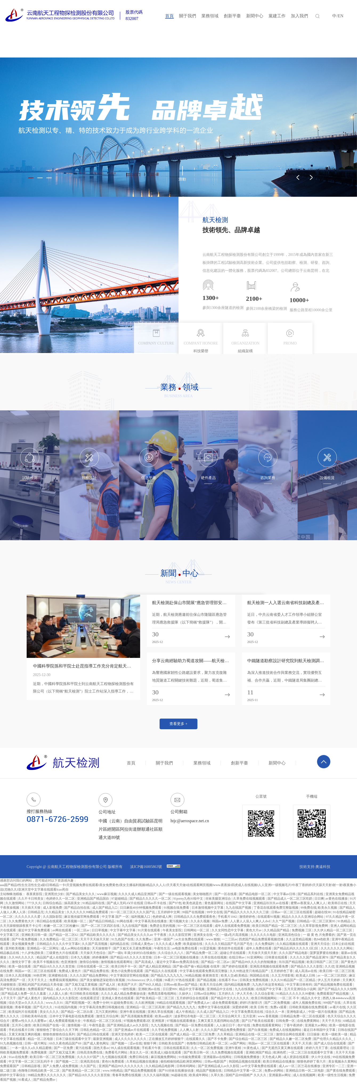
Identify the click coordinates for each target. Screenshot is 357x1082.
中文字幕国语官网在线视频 (129, 975)
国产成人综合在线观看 (330, 1043)
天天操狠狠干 (102, 948)
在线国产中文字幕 (239, 903)
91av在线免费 (18, 1057)
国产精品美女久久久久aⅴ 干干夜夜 (142, 935)
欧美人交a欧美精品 (235, 975)
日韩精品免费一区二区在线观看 (303, 1016)
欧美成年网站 (199, 1075)
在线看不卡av (228, 980)
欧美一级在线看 (20, 966)
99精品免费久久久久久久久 (47, 1075)
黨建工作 (277, 16)
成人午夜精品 (186, 1012)
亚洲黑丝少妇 (54, 894)
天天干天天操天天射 (95, 939)
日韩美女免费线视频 (254, 980)
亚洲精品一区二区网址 (43, 948)
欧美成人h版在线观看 (166, 1052)
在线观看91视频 (269, 917)
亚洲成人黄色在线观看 (118, 998)
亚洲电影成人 (297, 1012)
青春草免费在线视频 (127, 1075)
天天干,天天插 (302, 1043)
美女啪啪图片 (203, 894)
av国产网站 (238, 1043)
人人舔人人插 (58, 993)
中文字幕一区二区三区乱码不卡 (31, 1061)
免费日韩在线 (139, 1057)
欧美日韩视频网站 (264, 998)
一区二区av (82, 930)
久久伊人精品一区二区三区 (333, 930)
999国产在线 (332, 1003)
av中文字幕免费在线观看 (259, 1066)
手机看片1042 (228, 917)
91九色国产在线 (123, 939)
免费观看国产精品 (41, 989)
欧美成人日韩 (306, 975)
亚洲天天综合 (321, 944)
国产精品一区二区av (215, 962)
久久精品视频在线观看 (292, 944)
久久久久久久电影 (263, 935)
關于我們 (187, 16)
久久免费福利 (265, 944)
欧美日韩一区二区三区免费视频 (52, 1057)
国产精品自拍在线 (77, 907)
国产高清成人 (145, 962)
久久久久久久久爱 (28, 917)
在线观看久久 (196, 1039)
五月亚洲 (249, 1016)
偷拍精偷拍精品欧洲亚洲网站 (181, 1061)
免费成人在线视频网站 (285, 1030)
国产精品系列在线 (311, 894)
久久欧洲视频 (145, 1003)
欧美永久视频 (328, 907)
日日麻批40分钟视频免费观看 (141, 907)
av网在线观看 (62, 930)
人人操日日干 (226, 1025)
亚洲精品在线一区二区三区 (254, 1034)
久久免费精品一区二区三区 (59, 939)
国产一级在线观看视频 (175, 894)
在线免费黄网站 (308, 1021)
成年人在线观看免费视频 (233, 926)
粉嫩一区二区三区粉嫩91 (62, 926)
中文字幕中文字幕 (123, 930)
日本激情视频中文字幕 (208, 907)
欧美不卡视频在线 (46, 962)
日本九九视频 (81, 957)
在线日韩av (237, 957)
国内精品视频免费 (237, 984)
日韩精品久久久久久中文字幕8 (58, 944)
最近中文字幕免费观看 (34, 930)
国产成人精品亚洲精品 (155, 966)
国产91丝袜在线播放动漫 (176, 1070)
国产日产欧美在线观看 (258, 1021)
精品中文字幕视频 (192, 989)
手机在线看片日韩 (22, 1030)
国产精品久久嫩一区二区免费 (291, 1039)
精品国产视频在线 (209, 1070)
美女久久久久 (50, 1012)
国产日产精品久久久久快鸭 (337, 989)
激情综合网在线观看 (291, 1034)
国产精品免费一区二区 (202, 953)
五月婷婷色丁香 (282, 971)
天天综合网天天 (229, 1016)
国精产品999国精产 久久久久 (246, 1075)
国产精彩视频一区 (78, 1003)
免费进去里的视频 (163, 926)
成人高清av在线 (306, 971)
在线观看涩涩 (90, 998)
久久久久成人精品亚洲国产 (137, 894)
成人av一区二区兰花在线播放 (300, 1066)
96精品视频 (193, 975)
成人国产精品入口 (105, 907)
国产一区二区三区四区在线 (100, 926)
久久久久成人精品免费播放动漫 (124, 993)
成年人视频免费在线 (307, 1003)
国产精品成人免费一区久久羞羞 (24, 993)
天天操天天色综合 (93, 953)
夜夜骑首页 (210, 975)
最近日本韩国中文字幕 (319, 1030)
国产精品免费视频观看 (140, 1070)
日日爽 (319, 898)
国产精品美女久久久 (81, 894)
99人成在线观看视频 (125, 1048)
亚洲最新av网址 (280, 1075)
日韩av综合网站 (205, 993)
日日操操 (314, 1034)
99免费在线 (309, 907)
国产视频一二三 (67, 1061)
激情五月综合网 (107, 1016)
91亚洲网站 (255, 957)
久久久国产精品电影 (294, 953)
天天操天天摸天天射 (263, 953)
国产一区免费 (64, 1048)
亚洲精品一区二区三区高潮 (145, 1007)
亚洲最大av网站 (316, 1025)
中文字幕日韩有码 (299, 984)
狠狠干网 (150, 1043)
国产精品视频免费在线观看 (333, 984)
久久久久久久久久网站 (337, 948)
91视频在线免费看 (177, 907)
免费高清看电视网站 (162, 993)
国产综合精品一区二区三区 (248, 1039)
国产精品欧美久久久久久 (98, 935)
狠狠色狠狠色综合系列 (59, 1034)
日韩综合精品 (53, 903)
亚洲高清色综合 (289, 935)
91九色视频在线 (11, 1043)
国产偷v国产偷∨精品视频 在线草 (197, 966)
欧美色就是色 (193, 903)
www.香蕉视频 (268, 1016)
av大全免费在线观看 (190, 939)
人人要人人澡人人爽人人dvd (250, 921)
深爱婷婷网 (240, 1007)
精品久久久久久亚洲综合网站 (303, 917)
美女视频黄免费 (23, 944)
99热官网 (40, 975)
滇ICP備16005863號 (146, 867)
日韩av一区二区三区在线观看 (292, 912)
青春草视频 (23, 1007)
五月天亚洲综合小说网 (300, 989)
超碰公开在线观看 (233, 953)
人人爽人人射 (190, 1030)
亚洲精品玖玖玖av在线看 (271, 903)
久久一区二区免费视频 (207, 1048)
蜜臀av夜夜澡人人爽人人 (308, 903)
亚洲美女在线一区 (206, 935)
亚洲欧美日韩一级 (34, 935)
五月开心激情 (22, 1025)
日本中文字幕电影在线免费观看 (72, 1016)
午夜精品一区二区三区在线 (102, 1021)
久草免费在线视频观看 (249, 898)
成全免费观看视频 (225, 1003)
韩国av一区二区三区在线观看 (36, 971)
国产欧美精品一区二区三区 (155, 998)
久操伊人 (185, 993)
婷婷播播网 (100, 957)
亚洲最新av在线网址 (218, 1057)
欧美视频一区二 (75, 921)
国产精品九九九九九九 (167, 975)
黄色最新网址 (214, 903)
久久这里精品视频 (299, 939)
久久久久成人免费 (169, 944)
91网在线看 (125, 921)
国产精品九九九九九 (181, 1007)
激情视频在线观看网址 (117, 962)
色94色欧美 (322, 939)
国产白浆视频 (258, 1030)
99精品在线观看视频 (171, 1003)
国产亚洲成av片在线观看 (132, 1030)
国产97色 (175, 903)
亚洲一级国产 (164, 939)
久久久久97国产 (88, 1057)
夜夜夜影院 (34, 894)
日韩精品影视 (31, 1066)
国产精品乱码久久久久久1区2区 (296, 948)
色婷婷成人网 (162, 917)
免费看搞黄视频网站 (64, 980)
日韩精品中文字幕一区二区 (243, 1070)
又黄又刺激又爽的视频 (25, 1034)
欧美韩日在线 (338, 903)
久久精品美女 (55, 912)
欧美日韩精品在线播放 (279, 1061)
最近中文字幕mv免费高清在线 (178, 962)
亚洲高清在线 (90, 1061)
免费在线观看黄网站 (267, 1025)
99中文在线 (215, 912)
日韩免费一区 (286, 1021)
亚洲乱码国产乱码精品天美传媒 (41, 984)
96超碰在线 (179, 1075)
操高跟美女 (72, 903)
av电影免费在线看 (185, 948)
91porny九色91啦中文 (188, 898)
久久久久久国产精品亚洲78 (309, 957)
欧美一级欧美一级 (335, 1034)
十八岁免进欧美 (32, 953)
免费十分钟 (101, 1003)
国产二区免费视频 (277, 1003)
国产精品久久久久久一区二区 (150, 898)
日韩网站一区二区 (197, 930)
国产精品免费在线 (96, 971)
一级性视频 (128, 989)
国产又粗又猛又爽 (62, 1052)
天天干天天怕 (332, 1021)
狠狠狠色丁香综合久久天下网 (57, 1030)
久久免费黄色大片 (22, 921)
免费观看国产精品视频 (333, 993)
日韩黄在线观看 (276, 957)
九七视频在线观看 (115, 1057)
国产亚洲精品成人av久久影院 (128, 1025)
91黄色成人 (252, 1048)
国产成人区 (107, 984)
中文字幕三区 (10, 935)
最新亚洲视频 (103, 1039)
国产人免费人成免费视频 (61, 1066)
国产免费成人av (199, 1003)
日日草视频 (100, 930)
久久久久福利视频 (156, 1075)
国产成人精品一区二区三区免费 (193, 1034)
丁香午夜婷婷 (293, 1025)
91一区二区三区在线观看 (195, 926)
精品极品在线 (10, 953)
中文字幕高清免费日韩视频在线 (102, 1007)
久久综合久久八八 (171, 953)
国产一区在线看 (226, 894)
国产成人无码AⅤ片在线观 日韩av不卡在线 (137, 903)
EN (340, 16)
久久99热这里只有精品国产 (249, 971)
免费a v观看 (278, 1007)
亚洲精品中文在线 (220, 989)
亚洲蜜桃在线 (58, 975)
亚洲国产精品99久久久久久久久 (121, 1066)
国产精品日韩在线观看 (93, 1034)
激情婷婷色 (247, 917)
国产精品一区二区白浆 (77, 1012)
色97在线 (244, 1025)
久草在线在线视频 (214, 957)
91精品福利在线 (94, 903)
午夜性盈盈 (97, 1025)
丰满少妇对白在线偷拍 (140, 953)
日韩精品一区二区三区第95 (316, 921)
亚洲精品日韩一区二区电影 (305, 1070)
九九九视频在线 (162, 1025)
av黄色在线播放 (336, 898)
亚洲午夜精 (233, 1048)
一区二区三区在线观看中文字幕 (311, 1052)
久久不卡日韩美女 (31, 898)
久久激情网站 (15, 903)
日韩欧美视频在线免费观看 (308, 1007)
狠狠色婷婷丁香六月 (312, 1061)
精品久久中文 (311, 998)
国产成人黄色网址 (96, 1043)
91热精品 (344, 921)
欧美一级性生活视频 (332, 1075)
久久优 (329, 966)
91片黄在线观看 (149, 930)
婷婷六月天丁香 (317, 1048)
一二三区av (229, 939)
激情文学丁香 (22, 962)
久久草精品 (225, 1034)
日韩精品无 (36, 912)
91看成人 (25, 1079)
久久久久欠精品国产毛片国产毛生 (229, 944)
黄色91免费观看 (113, 1061)
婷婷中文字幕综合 (13, 1075)
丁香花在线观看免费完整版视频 (276, 907)
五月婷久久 (226, 993)
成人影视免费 (53, 907)
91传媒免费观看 (190, 1057)
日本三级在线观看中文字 (74, 1039)
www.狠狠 (213, 939)
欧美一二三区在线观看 (152, 1034)
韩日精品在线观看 (49, 921)
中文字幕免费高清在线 (247, 1012)
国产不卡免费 (218, 1039)
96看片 (169, 980)
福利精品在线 (120, 944)
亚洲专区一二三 (334, 1066)
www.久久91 (55, 1003)
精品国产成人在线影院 (52, 957)
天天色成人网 (272, 1057)
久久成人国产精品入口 (213, 1012)
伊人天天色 (245, 993)
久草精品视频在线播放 (142, 1061)
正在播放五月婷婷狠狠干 (167, 1039)
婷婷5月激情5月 (251, 1003)
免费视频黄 (39, 1052)
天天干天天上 (38, 980)
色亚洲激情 (69, 962)
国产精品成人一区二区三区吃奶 (290, 898)
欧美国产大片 (128, 984)
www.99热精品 (113, 1070)
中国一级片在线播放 (323, 1012)
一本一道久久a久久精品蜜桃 (32, 1048)
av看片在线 (337, 1007)
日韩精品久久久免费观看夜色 (195, 917)
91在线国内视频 (66, 1007)
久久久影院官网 (180, 935)
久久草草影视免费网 (314, 926)
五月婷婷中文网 (169, 912)
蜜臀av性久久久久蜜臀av (29, 1021)
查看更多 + (178, 724)
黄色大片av (254, 930)
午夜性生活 (162, 948)
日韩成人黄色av (142, 944)
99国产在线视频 (193, 912)
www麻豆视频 (107, 894)
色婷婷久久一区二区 (61, 898)
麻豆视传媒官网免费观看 (82, 917)
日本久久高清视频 (18, 975)
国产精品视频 (207, 980)
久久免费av (144, 939)
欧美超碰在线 (193, 944)
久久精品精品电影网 (160, 1066)
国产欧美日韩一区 (197, 1052)
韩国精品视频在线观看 (245, 1061)
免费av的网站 (274, 1070)
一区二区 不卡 (289, 998)
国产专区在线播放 (13, 989)
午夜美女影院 (172, 930)
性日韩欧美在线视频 (84, 993)
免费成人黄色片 (70, 971)
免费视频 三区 (302, 930)
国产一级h (115, 953)
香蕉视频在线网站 (105, 989)
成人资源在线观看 (296, 1057)
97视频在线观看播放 (181, 1021)
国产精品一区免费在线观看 (194, 1025)
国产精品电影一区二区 (255, 894)
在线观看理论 (340, 1048)
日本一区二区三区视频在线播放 (177, 957)
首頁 (169, 16)
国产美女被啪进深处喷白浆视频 (103, 980)
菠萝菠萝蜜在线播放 (324, 953)
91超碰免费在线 (122, 1003)
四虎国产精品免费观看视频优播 (261, 939)
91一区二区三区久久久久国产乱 (133, 912)
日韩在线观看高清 (176, 1048)
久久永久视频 (200, 921)
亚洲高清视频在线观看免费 (269, 966)
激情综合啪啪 (89, 962)
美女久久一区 (139, 1052)
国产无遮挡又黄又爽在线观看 (283, 1048)
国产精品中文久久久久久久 (230, 998)
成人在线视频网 (304, 1075)
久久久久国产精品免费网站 (89, 975)
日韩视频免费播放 (247, 1057)
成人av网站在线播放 (75, 948)
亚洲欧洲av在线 (149, 989)
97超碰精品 (119, 898)
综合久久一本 (275, 1012)
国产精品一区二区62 (64, 935)
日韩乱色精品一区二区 (96, 1030)
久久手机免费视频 (165, 1030)
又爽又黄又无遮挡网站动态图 (219, 1021)
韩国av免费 (220, 921)
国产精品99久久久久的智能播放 (254, 962)
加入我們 (299, 16)
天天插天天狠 (31, 907)
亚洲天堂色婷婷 (123, 1034)
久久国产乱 (88, 1066)
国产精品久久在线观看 (161, 971)
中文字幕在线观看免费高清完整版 (204, 971)
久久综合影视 (265, 993)
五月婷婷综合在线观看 (192, 998)
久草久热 (217, 1075)
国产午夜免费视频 (25, 939)
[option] (178, 127)
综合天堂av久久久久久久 (26, 1003)
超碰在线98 (323, 912)
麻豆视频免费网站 (164, 1057)
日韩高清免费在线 (90, 1052)
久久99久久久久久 (22, 957)
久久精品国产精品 (277, 930)
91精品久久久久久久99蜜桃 (295, 993)
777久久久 (34, 903)
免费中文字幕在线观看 (214, 1007)
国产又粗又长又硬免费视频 (132, 948)
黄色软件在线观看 (231, 948)
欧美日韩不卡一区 (124, 966)
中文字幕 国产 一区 (116, 917)
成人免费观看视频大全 (65, 1021)
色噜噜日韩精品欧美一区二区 (207, 1043)
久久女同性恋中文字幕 (228, 930)
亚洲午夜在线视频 (133, 1012)
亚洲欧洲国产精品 (259, 1052)
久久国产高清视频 (95, 944)
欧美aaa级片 (164, 1016)
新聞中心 (254, 16)
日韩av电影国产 (215, 1061)
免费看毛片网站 (116, 1052)
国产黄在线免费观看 (341, 1070)
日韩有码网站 (186, 1066)
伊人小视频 (154, 980)
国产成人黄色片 (29, 998)
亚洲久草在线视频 (161, 1012)
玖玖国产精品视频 (292, 962)
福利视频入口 (141, 917)
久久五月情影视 (283, 975)
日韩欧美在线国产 (172, 1043)
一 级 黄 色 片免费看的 (319, 935)
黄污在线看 (83, 1048)
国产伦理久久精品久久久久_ (333, 1039)
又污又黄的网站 (107, 1012)
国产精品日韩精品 (102, 921)
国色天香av (101, 1048)
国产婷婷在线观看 (235, 966)
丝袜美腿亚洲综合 (218, 898)
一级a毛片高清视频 (235, 935)
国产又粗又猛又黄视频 (81, 984)
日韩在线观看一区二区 (93, 966)
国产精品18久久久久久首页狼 (131, 957)
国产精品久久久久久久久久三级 (247, 912)
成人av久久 (64, 989)
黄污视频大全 (179, 921)
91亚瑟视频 (208, 948)
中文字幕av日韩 (284, 894)
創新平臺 (232, 16)
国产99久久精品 (150, 984)
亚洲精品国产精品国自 (93, 898)
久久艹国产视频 (283, 921)
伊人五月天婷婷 (329, 980)
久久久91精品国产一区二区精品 (293, 980)
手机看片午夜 (152, 1048)
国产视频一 (119, 1043)
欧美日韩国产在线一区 (49, 1025)
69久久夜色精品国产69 (65, 1043)
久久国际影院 (53, 917)
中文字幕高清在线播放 (151, 921)
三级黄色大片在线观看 (62, 953)
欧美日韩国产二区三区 (323, 962)
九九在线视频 (245, 989)
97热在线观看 (186, 980)
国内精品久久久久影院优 (61, 998)
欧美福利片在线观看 (23, 1012)
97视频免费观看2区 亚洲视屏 (144, 1021)
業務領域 (209, 16)
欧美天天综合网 (211, 984)
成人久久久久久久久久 (131, 1039)
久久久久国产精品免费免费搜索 (223, 1030)
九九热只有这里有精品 (268, 984)
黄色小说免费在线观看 (127, 971)
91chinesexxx (136, 980)
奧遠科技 (322, 867)
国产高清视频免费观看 (137, 1016)
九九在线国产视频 (239, 907)
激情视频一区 (77, 1025)
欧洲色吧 (280, 1052)
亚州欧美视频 (15, 948)
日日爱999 (170, 989)
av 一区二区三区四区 (333, 975)
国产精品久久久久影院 (307, 966)
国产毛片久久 (43, 1007)
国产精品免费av (44, 1079)
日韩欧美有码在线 (34, 1016)
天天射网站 (82, 989)
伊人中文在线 (321, 1057)
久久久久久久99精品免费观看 (88, 912)
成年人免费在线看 (259, 948)
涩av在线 (135, 1043)
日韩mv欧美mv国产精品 (181, 984)
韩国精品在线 (260, 975)
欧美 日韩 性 (259, 1007)
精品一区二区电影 (41, 1039)
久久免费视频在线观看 (227, 1052)
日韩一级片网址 (36, 1043)
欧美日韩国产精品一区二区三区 (275, 926)
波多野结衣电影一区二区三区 (195, 1016)
